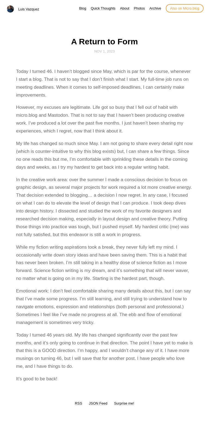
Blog (82, 8)
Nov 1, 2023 (104, 51)
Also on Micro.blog (184, 8)
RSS (78, 403)
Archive (155, 8)
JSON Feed (98, 403)
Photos (139, 8)
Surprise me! (124, 403)
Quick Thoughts (103, 8)
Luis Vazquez (28, 9)
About (124, 8)
